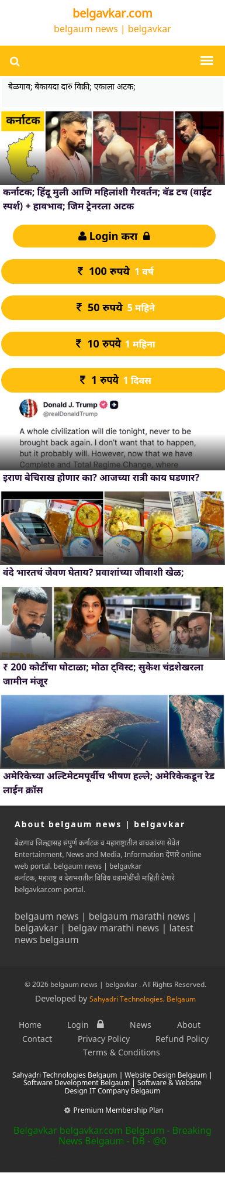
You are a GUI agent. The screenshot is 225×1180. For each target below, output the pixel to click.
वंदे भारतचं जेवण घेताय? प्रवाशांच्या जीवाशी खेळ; (93, 572)
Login (85, 1024)
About (188, 1024)
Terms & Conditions (121, 1052)
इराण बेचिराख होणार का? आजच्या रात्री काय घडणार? (101, 477)
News (140, 1024)
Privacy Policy (104, 1038)
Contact (37, 1038)
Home (30, 1024)
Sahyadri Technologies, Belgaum (142, 999)
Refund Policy (182, 1038)
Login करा (114, 236)
